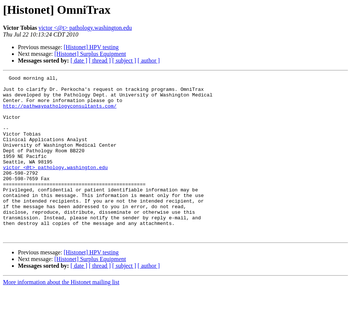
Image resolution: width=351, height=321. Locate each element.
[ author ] (149, 60)
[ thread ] (100, 60)
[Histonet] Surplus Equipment (90, 54)
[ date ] (78, 60)
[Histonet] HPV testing (91, 47)
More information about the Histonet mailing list (61, 314)
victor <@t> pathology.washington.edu (85, 28)
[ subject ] (124, 60)
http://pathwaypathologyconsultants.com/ (59, 112)
